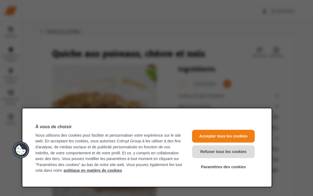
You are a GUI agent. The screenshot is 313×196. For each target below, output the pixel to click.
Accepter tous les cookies (223, 136)
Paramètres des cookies (223, 167)
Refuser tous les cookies (223, 151)
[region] (147, 147)
